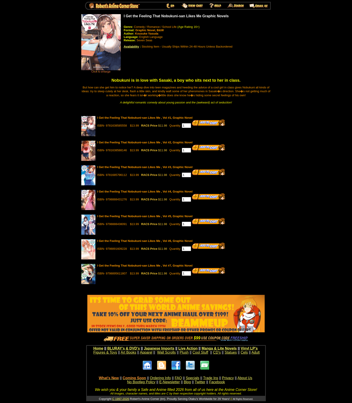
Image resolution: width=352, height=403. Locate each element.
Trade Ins (210, 378)
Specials (192, 378)
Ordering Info (160, 378)
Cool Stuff (200, 352)
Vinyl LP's (249, 348)
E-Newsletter (169, 382)
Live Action (188, 348)
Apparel (146, 352)
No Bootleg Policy (141, 382)
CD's (217, 352)
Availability (131, 46)
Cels (244, 352)
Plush (184, 352)
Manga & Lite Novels (219, 348)
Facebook (217, 382)
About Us (245, 378)
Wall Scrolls (166, 352)
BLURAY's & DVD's (123, 348)
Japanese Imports (159, 348)
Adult (255, 352)
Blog (187, 382)
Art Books (128, 352)
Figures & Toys (105, 352)
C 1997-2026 (120, 399)
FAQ (178, 378)
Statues (230, 352)
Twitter (200, 382)
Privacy (228, 378)
